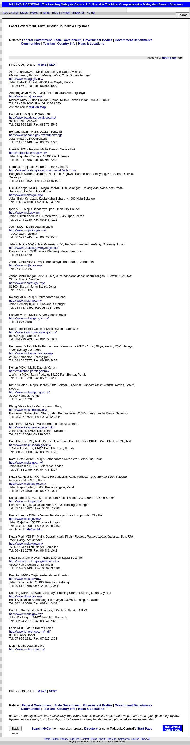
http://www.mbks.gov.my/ (26, 614)
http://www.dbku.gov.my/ (25, 596)
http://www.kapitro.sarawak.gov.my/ (33, 332)
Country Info (66, 43)
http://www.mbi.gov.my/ (24, 212)
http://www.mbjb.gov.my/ (25, 265)
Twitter (65, 12)
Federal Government (37, 40)
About (102, 739)
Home (91, 12)
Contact (85, 739)
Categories (123, 739)
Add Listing (10, 12)
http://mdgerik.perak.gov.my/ (28, 152)
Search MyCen (42, 728)
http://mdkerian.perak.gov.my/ (29, 371)
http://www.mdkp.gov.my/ (26, 543)
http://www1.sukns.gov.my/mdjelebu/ (34, 248)
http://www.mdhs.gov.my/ (26, 195)
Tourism (49, 43)
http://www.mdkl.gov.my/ (25, 501)
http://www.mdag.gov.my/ (26, 79)
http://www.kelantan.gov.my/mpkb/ (32, 427)
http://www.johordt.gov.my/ (27, 283)
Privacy (64, 739)
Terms (55, 739)
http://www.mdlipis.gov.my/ (27, 649)
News (34, 12)
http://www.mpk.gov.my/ (25, 578)
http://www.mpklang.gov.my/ (28, 409)
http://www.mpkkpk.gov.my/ (27, 483)
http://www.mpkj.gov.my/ (25, 300)
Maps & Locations (91, 43)
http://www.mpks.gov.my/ (26, 462)
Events (45, 12)
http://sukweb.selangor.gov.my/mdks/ (34, 561)
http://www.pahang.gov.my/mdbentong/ (35, 135)
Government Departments (133, 40)
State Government (67, 40)
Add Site (74, 739)
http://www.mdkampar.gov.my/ (29, 392)
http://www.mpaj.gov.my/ (25, 96)
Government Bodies (97, 40)
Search (135, 739)
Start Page (144, 728)
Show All (78, 12)
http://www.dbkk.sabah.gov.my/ (30, 445)
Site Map (111, 739)
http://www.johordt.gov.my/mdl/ (30, 631)
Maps (24, 12)
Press (94, 739)
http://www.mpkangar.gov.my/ (29, 318)
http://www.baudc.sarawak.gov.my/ (32, 117)
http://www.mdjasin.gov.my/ (27, 230)
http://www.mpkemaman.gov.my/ (31, 353)
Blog (55, 12)
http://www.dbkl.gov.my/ (25, 519)
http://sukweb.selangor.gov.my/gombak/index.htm (42, 170)
